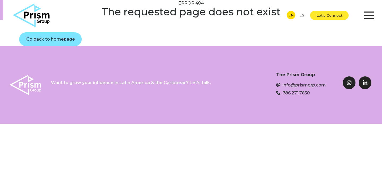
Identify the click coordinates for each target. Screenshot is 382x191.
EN (291, 15)
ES (301, 15)
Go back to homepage (50, 39)
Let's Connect (329, 15)
